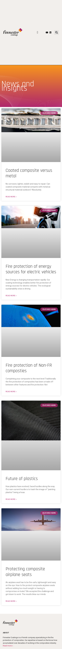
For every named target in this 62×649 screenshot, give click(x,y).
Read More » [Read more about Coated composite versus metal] (11, 197)
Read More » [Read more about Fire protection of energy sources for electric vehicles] (11, 296)
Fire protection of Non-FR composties (29, 368)
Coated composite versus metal (29, 173)
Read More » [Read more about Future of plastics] (11, 499)
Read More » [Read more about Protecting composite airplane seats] (11, 601)
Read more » (8, 646)
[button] (37, 32)
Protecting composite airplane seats (25, 572)
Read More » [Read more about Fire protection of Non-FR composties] (11, 392)
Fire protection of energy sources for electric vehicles (31, 269)
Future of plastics (22, 479)
